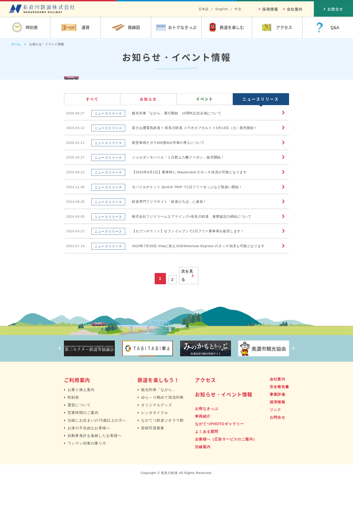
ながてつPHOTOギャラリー (219, 452)
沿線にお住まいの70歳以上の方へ (97, 449)
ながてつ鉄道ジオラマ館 (162, 449)
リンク (275, 438)
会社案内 (295, 9)
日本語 (204, 9)
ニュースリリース (261, 100)
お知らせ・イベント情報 (223, 423)
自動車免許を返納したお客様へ (95, 464)
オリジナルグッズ (156, 434)
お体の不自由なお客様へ (89, 456)
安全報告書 (279, 415)
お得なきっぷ (206, 437)
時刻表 (73, 426)
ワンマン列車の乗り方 (87, 472)
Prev (58, 377)
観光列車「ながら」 (158, 418)
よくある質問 (206, 460)
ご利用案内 (77, 408)
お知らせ (148, 100)
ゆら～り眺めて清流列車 (162, 426)
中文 (238, 9)
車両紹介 (202, 445)
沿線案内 (202, 475)
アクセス (205, 408)
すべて (92, 100)
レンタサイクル (154, 441)
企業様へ (226, 468)
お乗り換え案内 (81, 418)
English (221, 9)
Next (295, 377)
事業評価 (277, 423)
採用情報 (270, 9)
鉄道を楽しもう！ (158, 408)
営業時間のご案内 (83, 441)
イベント (204, 100)
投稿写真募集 (152, 456)
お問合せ (277, 446)
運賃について (79, 434)
